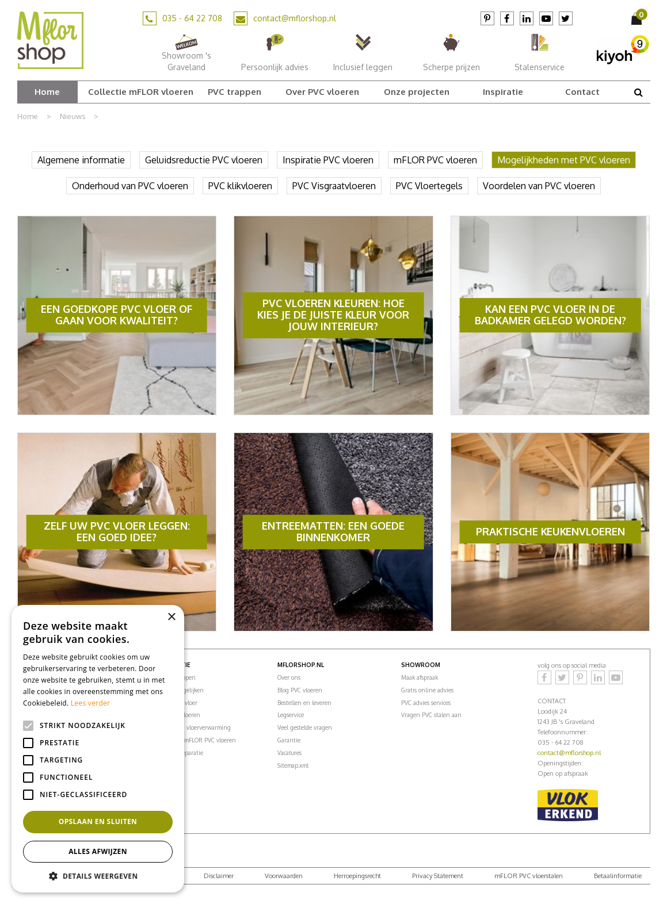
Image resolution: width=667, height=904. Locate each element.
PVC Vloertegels (429, 185)
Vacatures (289, 752)
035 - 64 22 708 (192, 18)
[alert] (98, 748)
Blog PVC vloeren (299, 690)
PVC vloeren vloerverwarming (192, 727)
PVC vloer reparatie (178, 752)
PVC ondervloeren (176, 714)
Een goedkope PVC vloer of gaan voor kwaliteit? (116, 315)
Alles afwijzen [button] (97, 851)
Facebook (507, 18)
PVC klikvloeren (240, 185)
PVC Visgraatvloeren (334, 185)
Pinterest (487, 18)
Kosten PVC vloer (175, 702)
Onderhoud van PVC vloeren (130, 185)
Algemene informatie (81, 160)
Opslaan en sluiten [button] (98, 821)
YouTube (546, 18)
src (638, 92)
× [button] (171, 617)
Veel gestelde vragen (304, 727)
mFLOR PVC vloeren (435, 160)
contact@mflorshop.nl (294, 18)
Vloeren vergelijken (178, 690)
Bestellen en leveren (304, 702)
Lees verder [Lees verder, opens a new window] (90, 703)
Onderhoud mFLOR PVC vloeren (194, 740)
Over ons (288, 677)
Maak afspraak (419, 677)
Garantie (288, 740)
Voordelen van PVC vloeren (539, 185)
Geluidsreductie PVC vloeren (203, 160)
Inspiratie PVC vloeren (328, 160)
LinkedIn (526, 18)
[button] (98, 875)
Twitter (566, 18)
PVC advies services (426, 702)
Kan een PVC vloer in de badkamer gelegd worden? (550, 315)
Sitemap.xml (292, 765)
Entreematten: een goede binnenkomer (333, 531)
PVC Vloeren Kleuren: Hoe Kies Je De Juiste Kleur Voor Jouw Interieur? (333, 315)
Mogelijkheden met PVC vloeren (563, 160)
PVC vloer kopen (174, 677)
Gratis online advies (427, 690)
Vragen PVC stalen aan (431, 714)
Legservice (290, 714)
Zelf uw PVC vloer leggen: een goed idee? (117, 531)
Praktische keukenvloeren (550, 531)
